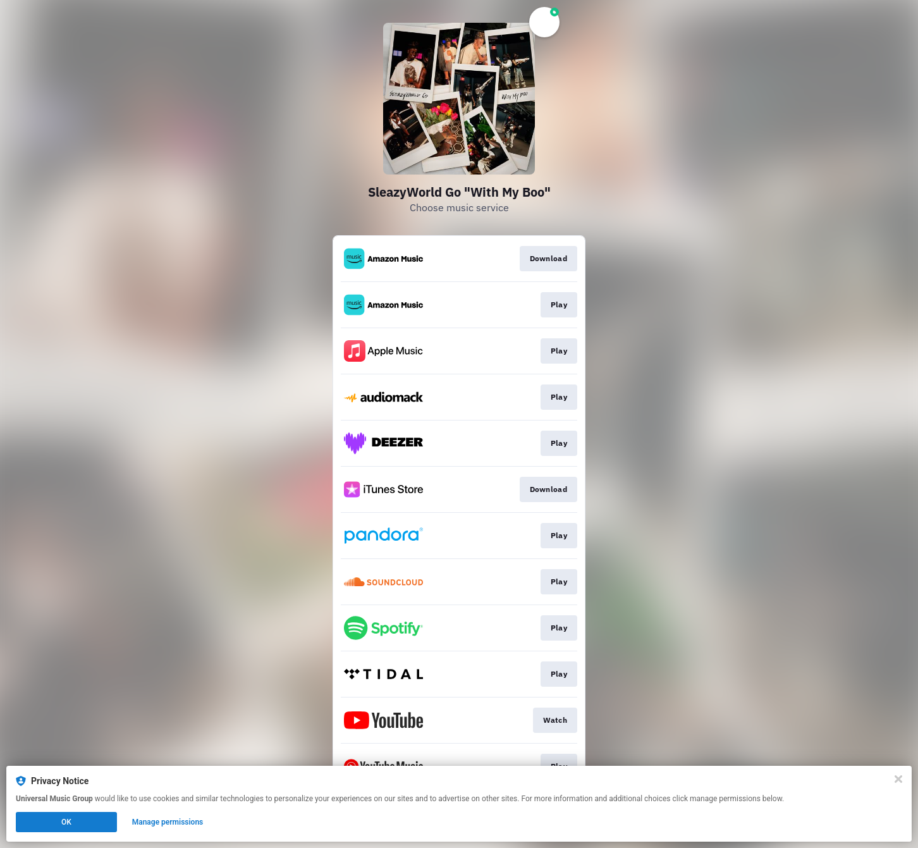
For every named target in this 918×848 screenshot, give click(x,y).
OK (66, 822)
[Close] (898, 779)
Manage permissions (168, 822)
